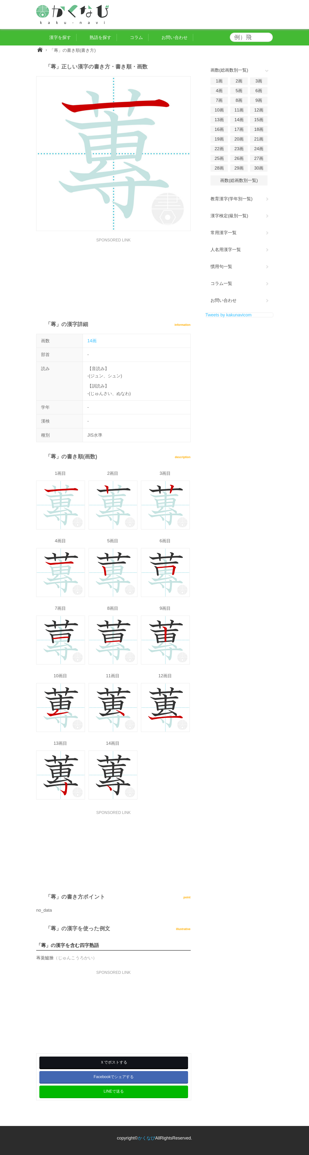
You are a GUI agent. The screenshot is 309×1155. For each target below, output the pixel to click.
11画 (239, 110)
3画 (258, 81)
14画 (92, 340)
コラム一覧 (221, 283)
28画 (219, 168)
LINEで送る (114, 1091)
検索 (268, 37)
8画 (239, 100)
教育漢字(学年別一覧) (232, 198)
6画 (258, 90)
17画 (239, 129)
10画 (219, 110)
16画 (219, 129)
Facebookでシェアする (114, 1077)
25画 (219, 158)
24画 (258, 148)
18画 (258, 129)
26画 (239, 158)
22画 (219, 148)
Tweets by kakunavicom (228, 315)
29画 (239, 168)
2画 (239, 81)
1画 (219, 81)
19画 (219, 139)
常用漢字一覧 (224, 232)
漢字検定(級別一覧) (229, 215)
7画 (219, 100)
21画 (258, 139)
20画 (239, 139)
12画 (258, 110)
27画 (258, 158)
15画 (258, 119)
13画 (219, 119)
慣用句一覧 (221, 266)
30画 (258, 168)
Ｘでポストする (113, 1062)
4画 (219, 90)
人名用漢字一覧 (226, 249)
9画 (258, 100)
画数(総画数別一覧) (239, 180)
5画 (239, 90)
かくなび (146, 1138)
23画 (239, 148)
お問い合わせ (224, 300)
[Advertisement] (113, 276)
